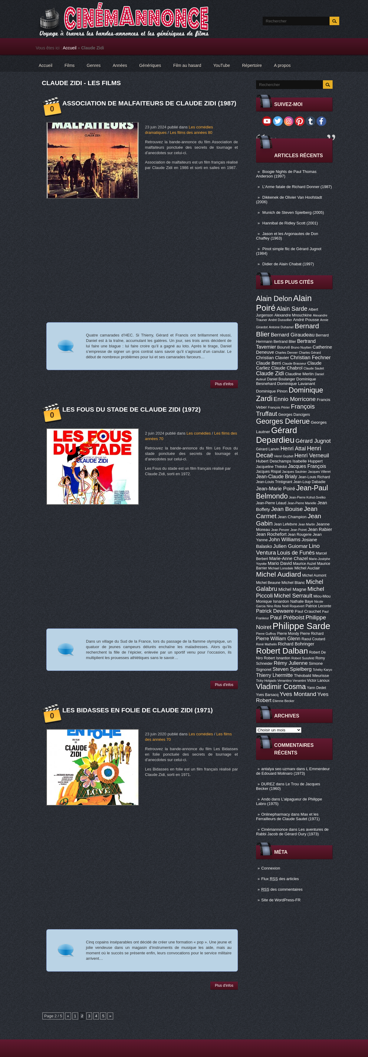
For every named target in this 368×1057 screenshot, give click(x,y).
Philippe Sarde (301, 626)
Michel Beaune (268, 583)
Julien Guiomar (290, 546)
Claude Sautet (314, 368)
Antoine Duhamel (281, 327)
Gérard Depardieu (276, 435)
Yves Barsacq (267, 695)
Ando (265, 799)
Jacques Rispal (268, 471)
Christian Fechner (310, 357)
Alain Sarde (292, 308)
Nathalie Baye (301, 601)
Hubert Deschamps (273, 461)
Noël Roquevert (293, 606)
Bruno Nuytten (301, 347)
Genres (94, 65)
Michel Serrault (293, 595)
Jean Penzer (280, 530)
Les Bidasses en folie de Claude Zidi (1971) (137, 710)
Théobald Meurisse (311, 675)
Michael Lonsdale (280, 568)
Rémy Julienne (290, 663)
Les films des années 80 (191, 132)
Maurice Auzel (304, 564)
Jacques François (307, 466)
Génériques (150, 65)
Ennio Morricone (295, 399)
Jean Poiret (298, 530)
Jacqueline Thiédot (271, 467)
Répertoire (252, 65)
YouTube (221, 65)
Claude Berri (268, 363)
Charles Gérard (310, 352)
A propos (282, 65)
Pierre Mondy (288, 633)
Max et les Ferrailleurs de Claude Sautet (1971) (288, 816)
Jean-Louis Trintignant (274, 482)
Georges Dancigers (294, 415)
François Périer (279, 407)
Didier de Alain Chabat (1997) (288, 264)
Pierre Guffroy (266, 633)
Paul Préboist (287, 617)
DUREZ (268, 784)
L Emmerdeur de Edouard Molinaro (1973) (293, 771)
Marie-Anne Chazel (288, 558)
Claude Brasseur (294, 363)
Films (69, 65)
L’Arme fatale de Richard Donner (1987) (297, 186)
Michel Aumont (314, 575)
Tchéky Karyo (322, 669)
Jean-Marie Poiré (275, 489)
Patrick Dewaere (275, 611)
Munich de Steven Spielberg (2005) (293, 212)
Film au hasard (187, 65)
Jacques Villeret (319, 471)
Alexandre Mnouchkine (293, 315)
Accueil (70, 47)
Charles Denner (286, 352)
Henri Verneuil (311, 455)
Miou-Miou (322, 596)
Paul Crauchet (308, 611)
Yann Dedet (316, 688)
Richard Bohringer (296, 643)
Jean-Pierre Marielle (302, 503)
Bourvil (283, 347)
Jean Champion (292, 517)
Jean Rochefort (271, 534)
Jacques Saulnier (294, 471)
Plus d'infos (224, 384)
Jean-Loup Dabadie (309, 482)
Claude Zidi (270, 373)
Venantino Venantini (292, 680)
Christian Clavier (272, 357)
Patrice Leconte (318, 606)
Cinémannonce (274, 829)
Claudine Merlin (299, 374)
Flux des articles (280, 878)
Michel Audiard (278, 574)
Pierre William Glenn (278, 638)
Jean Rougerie (300, 534)
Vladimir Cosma (281, 687)
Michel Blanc (293, 582)
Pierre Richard (312, 633)
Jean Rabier (320, 529)
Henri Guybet (284, 456)
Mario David (280, 563)
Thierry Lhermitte (274, 675)
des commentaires (282, 889)
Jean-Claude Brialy (276, 476)
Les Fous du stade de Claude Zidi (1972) (131, 409)
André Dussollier (280, 320)
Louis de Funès (295, 553)
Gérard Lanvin (267, 449)
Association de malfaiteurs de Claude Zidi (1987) (149, 103)
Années (120, 65)
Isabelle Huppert (308, 461)
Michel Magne (292, 589)
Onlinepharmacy (275, 814)
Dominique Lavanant (296, 383)
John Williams (285, 539)
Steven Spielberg (292, 669)
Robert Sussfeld (302, 658)
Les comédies (198, 433)
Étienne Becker (283, 701)
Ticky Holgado (266, 680)
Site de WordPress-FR (281, 900)
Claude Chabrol (286, 368)
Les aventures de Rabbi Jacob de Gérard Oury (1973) (292, 831)
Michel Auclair (307, 568)
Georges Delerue (283, 421)
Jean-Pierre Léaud (271, 503)
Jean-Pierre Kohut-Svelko (307, 497)
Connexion (270, 868)
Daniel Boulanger (281, 379)
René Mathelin (266, 644)
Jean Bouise (287, 509)
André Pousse (306, 319)
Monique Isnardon (272, 601)
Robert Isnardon (277, 658)
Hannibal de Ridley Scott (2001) (290, 223)
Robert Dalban (282, 650)
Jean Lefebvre (285, 524)
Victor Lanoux (318, 680)
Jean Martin (306, 524)
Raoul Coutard (313, 639)
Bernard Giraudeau (292, 335)
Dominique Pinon (272, 391)
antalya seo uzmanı (278, 769)
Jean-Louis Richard (314, 477)
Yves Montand (298, 694)
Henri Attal (293, 449)
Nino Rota (274, 606)
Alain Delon (274, 299)
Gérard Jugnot (313, 441)
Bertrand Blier (285, 342)
